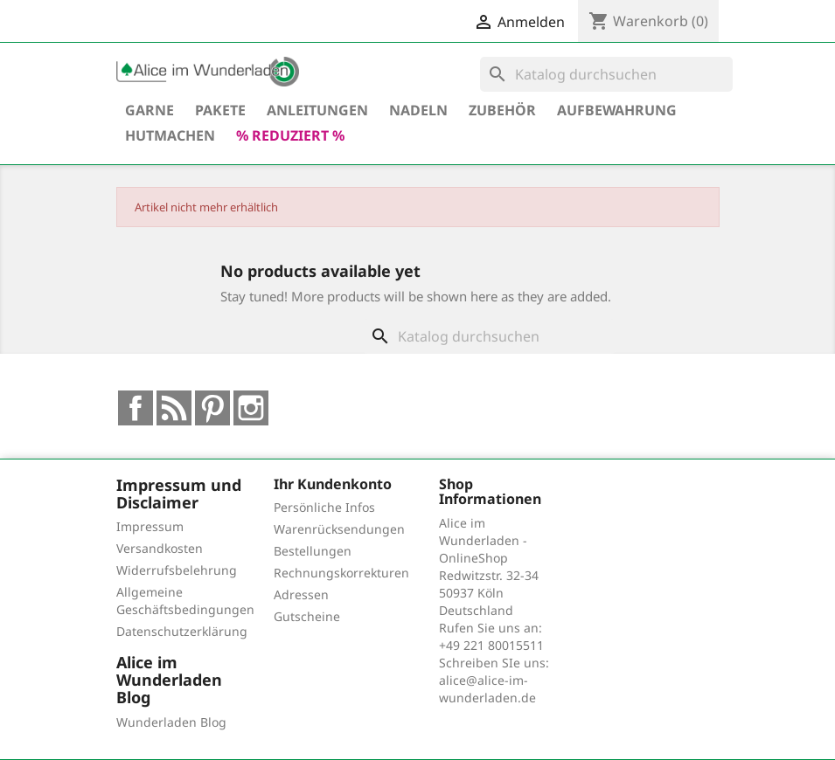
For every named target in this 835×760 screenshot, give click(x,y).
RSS (174, 407)
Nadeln (418, 110)
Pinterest (212, 407)
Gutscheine (307, 616)
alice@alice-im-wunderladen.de (487, 689)
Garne (149, 110)
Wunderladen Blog (171, 722)
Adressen (301, 594)
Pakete (220, 110)
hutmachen (170, 135)
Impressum (150, 526)
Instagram (250, 407)
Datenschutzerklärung (181, 631)
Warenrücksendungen (339, 529)
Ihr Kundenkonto (333, 484)
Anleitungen (317, 110)
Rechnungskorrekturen (341, 572)
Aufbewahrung (617, 110)
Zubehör (502, 110)
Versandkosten (159, 548)
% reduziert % (290, 135)
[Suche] (606, 74)
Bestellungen (312, 550)
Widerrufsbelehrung (176, 570)
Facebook (135, 407)
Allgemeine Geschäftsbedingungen (185, 601)
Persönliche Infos (324, 507)
